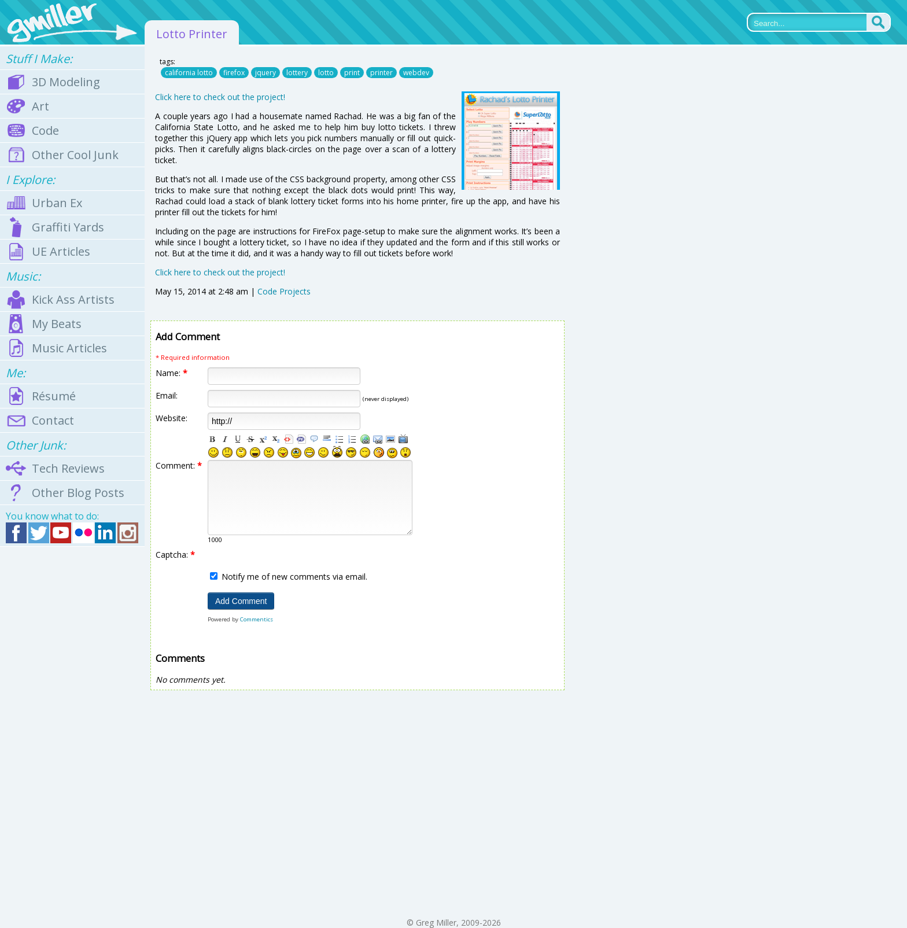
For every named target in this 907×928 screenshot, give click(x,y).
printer (381, 73)
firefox (234, 73)
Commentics (256, 619)
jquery (265, 73)
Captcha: (175, 554)
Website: (171, 418)
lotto (326, 73)
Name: (171, 372)
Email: (167, 395)
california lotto (189, 73)
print (352, 73)
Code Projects (284, 291)
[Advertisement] (72, 731)
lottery (297, 73)
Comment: (179, 465)
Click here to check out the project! (220, 96)
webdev (416, 73)
